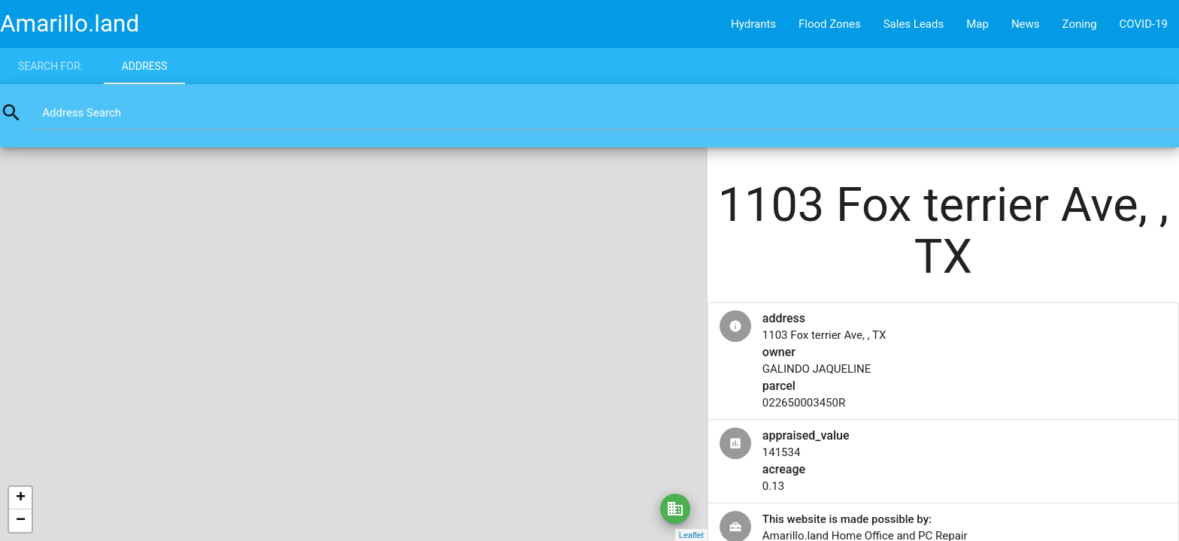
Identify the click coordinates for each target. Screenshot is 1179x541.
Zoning (1079, 24)
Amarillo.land (69, 24)
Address (145, 66)
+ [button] (21, 498)
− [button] (21, 520)
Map (977, 24)
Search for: (50, 66)
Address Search (81, 112)
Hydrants (753, 24)
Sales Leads (913, 24)
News (1025, 24)
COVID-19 (1144, 24)
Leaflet (691, 534)
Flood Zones (830, 24)
